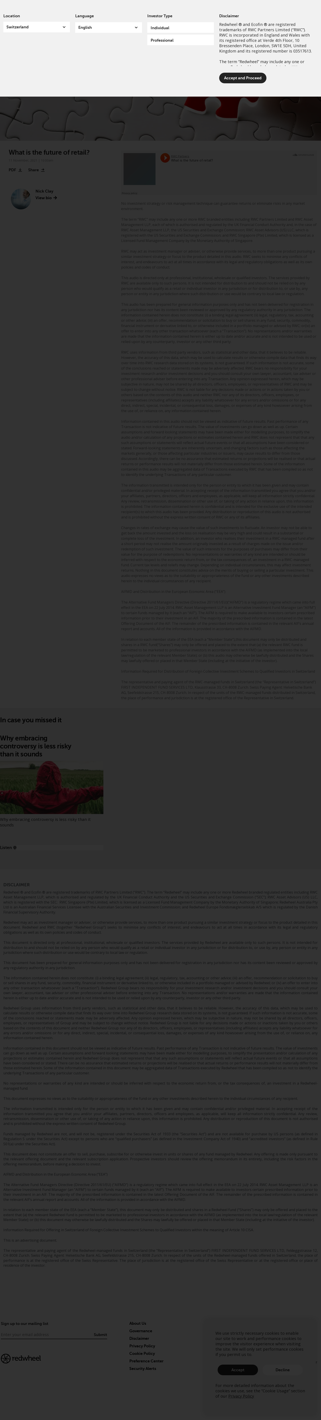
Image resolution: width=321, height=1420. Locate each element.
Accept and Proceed (243, 78)
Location (11, 16)
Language (84, 16)
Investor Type (159, 16)
